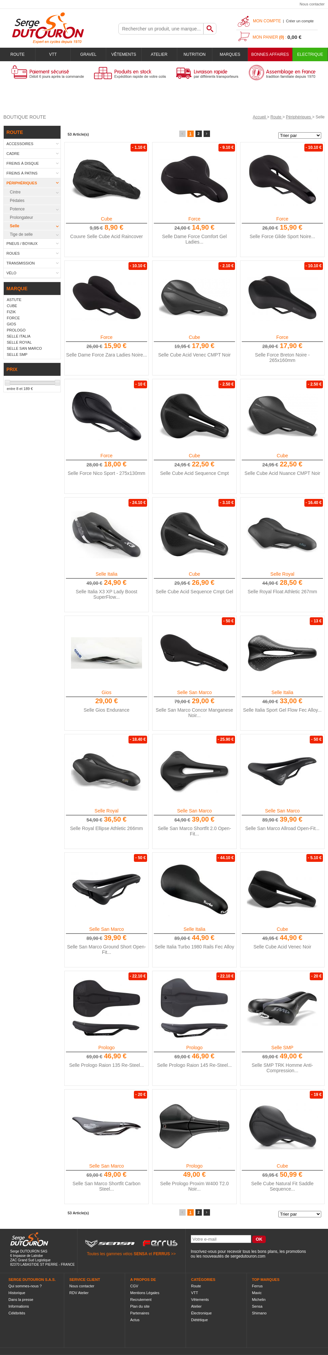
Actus (135, 1320)
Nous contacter (312, 4)
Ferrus (257, 1286)
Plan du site (139, 1306)
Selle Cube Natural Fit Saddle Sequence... (282, 1186)
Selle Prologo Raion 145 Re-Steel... (194, 1065)
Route (17, 54)
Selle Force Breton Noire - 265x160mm (282, 357)
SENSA (140, 1253)
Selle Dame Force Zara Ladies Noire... (106, 355)
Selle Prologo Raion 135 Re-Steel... (106, 1065)
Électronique (201, 1313)
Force (194, 219)
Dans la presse (20, 1299)
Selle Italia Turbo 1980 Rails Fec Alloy (194, 946)
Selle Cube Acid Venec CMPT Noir (194, 355)
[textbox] (161, 28)
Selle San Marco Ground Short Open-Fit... (106, 949)
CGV (134, 1286)
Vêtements (123, 54)
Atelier (159, 54)
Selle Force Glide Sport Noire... (282, 236)
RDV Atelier (79, 1293)
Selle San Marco (194, 692)
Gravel (88, 54)
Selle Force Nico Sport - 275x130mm (106, 473)
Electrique (310, 54)
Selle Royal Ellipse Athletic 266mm (106, 828)
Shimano (259, 1313)
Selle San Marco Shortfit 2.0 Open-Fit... (194, 831)
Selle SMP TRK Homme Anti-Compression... (282, 1067)
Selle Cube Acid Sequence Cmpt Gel (194, 591)
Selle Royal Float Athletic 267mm (282, 591)
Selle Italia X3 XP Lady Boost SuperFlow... (106, 594)
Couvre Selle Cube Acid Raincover (106, 236)
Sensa (257, 1306)
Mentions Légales (144, 1293)
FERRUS (161, 1253)
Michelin (258, 1299)
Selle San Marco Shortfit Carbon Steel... (107, 1186)
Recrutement (140, 1299)
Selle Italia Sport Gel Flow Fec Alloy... (282, 710)
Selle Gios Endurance (106, 710)
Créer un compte (300, 21)
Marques (230, 54)
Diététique (199, 1320)
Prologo (106, 1047)
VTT (53, 54)
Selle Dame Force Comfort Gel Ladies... (194, 239)
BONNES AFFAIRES (270, 54)
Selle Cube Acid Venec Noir (282, 946)
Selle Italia (107, 574)
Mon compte (267, 21)
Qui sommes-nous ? (25, 1286)
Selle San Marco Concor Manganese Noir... (194, 712)
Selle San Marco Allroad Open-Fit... (282, 828)
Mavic (257, 1293)
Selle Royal (283, 574)
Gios (107, 692)
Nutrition (195, 54)
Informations (18, 1306)
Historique (16, 1293)
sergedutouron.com (247, 1256)
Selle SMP (282, 1047)
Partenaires (139, 1313)
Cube (106, 219)
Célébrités (16, 1313)
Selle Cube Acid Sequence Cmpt (194, 473)
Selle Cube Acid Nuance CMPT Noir (282, 473)
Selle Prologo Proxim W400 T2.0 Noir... (194, 1186)
